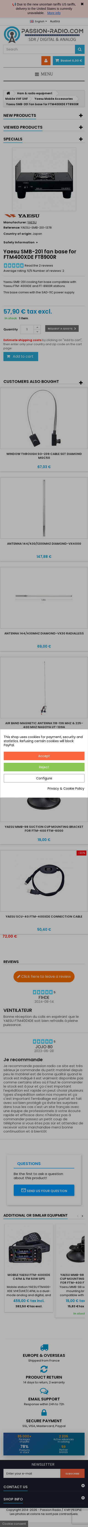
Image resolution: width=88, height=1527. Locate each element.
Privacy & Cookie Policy (66, 789)
